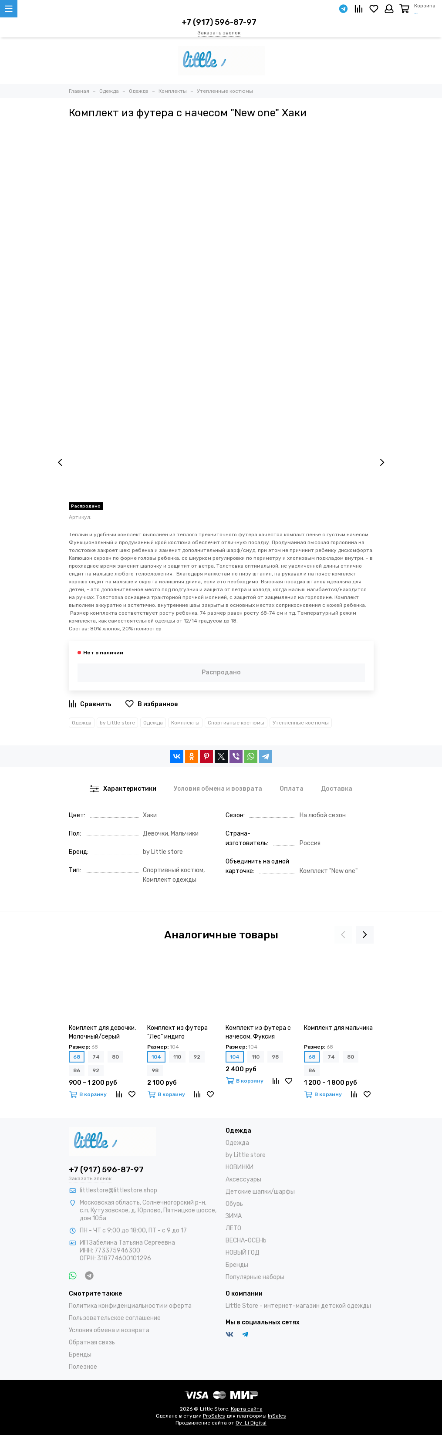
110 (177, 1057)
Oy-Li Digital (251, 1423)
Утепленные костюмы (301, 723)
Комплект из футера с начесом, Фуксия (258, 1032)
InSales (277, 1416)
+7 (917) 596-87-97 (219, 22)
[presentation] (60, 463)
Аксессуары (243, 1179)
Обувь (234, 1204)
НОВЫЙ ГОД (243, 1252)
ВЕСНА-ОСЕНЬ (246, 1240)
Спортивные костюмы (236, 723)
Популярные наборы (255, 1277)
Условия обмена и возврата (109, 1330)
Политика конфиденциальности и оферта (130, 1306)
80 (115, 1057)
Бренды (237, 1265)
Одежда (81, 723)
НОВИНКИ (239, 1167)
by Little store (117, 723)
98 (155, 1070)
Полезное (83, 1367)
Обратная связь (92, 1342)
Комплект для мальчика (338, 1028)
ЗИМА (234, 1216)
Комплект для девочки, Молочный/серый (102, 1032)
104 (156, 1057)
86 (76, 1070)
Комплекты (185, 723)
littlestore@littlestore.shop (118, 1190)
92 (95, 1070)
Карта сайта (247, 1409)
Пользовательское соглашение (115, 1318)
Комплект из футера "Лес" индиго (177, 1032)
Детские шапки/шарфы (260, 1191)
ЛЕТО (233, 1228)
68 (76, 1057)
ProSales (214, 1416)
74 (96, 1057)
